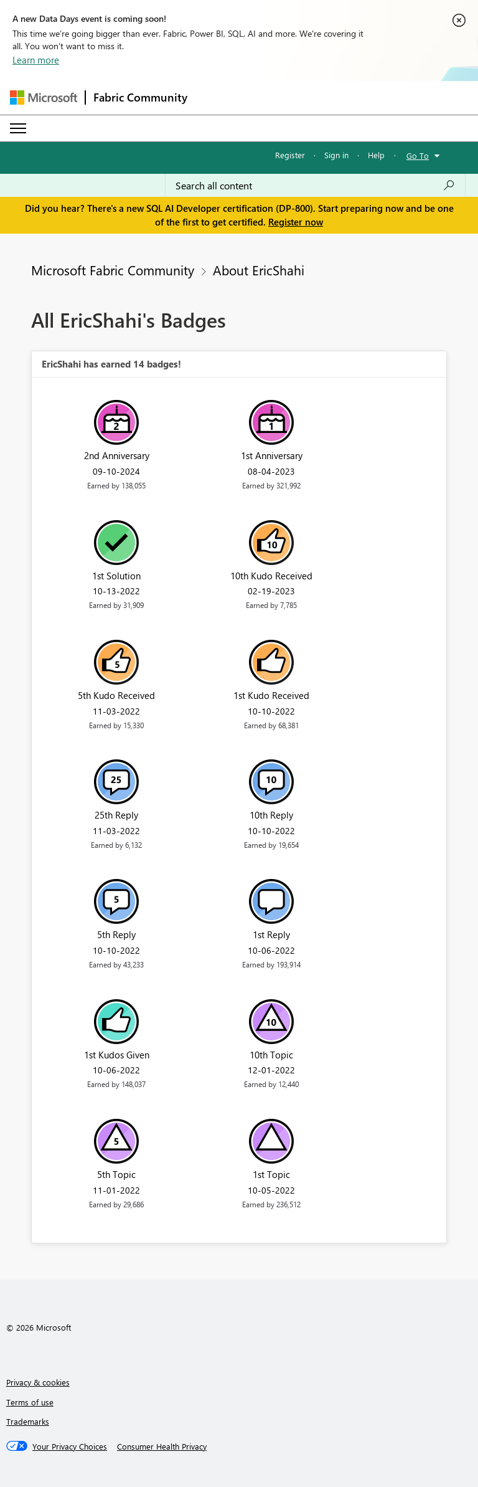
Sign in (336, 155)
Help (376, 155)
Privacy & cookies (38, 1382)
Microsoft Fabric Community (112, 269)
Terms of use (30, 1402)
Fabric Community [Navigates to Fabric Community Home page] (140, 97)
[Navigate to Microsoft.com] (43, 97)
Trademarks (27, 1421)
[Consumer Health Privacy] (162, 1446)
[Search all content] (315, 185)
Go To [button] (417, 155)
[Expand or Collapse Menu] (18, 128)
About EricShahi (258, 269)
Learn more (35, 60)
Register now (295, 222)
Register (290, 155)
